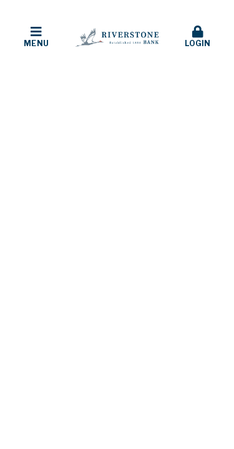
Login (197, 37)
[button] (36, 37)
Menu (36, 37)
